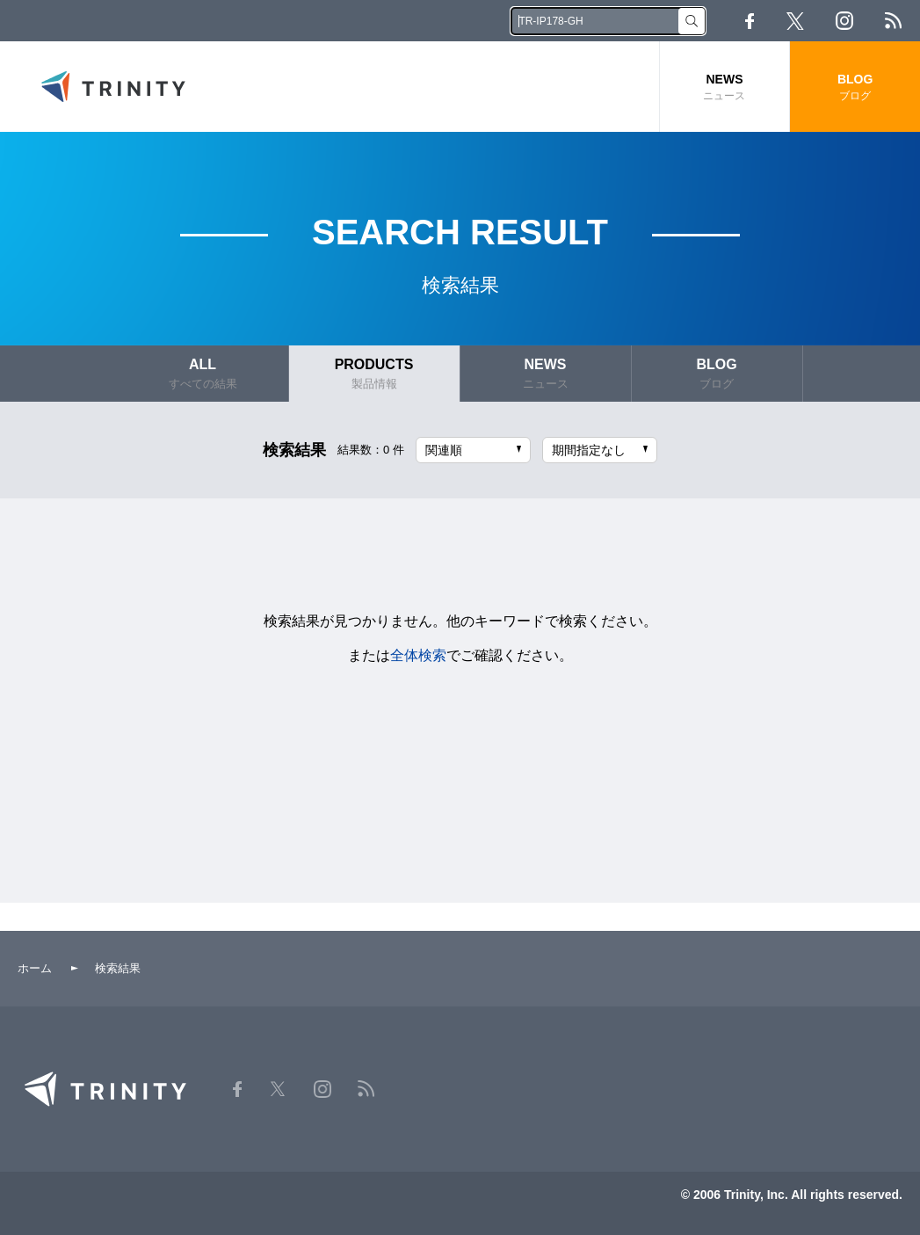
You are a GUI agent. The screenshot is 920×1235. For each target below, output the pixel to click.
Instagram (844, 20)
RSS (893, 20)
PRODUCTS (374, 374)
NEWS (725, 87)
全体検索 (418, 655)
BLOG (855, 87)
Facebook (749, 21)
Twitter (795, 21)
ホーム (35, 968)
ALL (203, 374)
